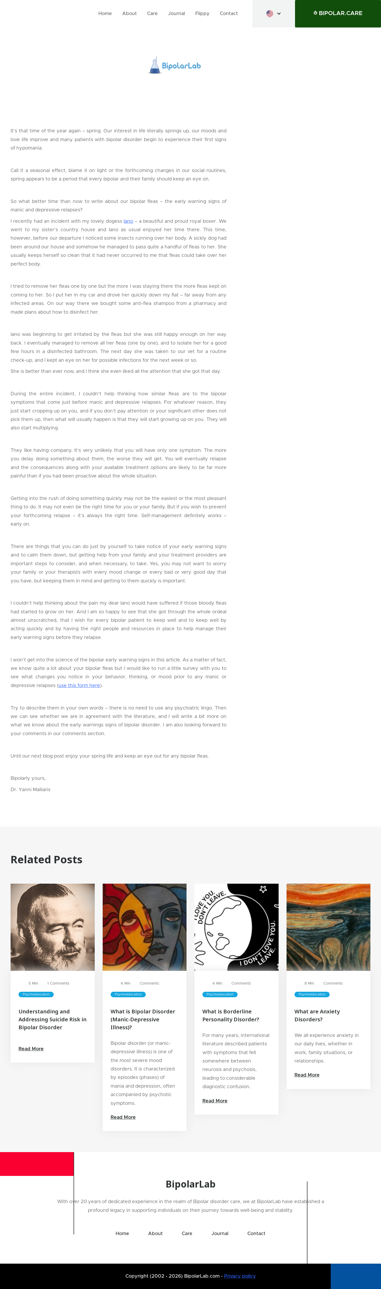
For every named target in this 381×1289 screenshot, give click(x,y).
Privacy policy (240, 1276)
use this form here (79, 685)
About (129, 13)
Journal (176, 13)
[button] (274, 13)
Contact (229, 13)
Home (105, 13)
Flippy (202, 13)
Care (152, 13)
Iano (128, 221)
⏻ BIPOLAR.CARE (338, 13)
